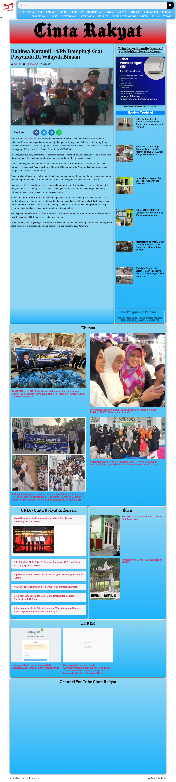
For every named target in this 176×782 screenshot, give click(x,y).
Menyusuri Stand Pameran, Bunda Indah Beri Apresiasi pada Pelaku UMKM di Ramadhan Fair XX (123, 411)
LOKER (144, 16)
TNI (40, 12)
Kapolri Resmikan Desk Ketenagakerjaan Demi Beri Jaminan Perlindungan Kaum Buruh (43, 520)
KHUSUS (135, 12)
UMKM (54, 16)
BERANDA (28, 12)
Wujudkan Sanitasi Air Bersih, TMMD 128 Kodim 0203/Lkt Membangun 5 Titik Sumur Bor (150, 272)
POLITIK (166, 12)
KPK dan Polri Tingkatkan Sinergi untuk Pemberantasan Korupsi (45, 587)
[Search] (170, 5)
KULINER (103, 16)
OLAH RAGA (94, 12)
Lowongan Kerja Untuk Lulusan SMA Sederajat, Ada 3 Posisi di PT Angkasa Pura (35, 666)
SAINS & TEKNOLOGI (124, 16)
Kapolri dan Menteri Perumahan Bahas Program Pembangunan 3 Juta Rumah (48, 576)
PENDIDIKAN (69, 16)
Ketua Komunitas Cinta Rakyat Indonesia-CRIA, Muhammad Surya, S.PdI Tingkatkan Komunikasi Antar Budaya (47, 610)
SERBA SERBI (151, 12)
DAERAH (50, 12)
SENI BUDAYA (39, 16)
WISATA (122, 12)
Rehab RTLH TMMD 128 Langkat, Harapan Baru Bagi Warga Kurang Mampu (149, 213)
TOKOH (167, 16)
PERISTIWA (77, 12)
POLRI (63, 12)
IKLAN (155, 16)
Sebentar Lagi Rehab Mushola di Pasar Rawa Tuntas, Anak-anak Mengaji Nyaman (149, 123)
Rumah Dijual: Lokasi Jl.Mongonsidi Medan (142, 561)
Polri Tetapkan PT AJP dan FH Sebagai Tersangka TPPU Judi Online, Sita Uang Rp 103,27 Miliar (48, 564)
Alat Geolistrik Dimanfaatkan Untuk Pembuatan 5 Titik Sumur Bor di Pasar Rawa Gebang (150, 246)
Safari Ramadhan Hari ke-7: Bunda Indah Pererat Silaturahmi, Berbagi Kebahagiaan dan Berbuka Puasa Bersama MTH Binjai (124, 463)
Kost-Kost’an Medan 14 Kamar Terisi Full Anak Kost (142, 518)
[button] (36, 132)
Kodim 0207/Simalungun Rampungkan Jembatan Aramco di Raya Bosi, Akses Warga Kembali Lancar (149, 150)
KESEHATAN (87, 16)
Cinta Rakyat (30, 138)
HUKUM (109, 12)
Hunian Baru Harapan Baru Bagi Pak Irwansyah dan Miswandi (149, 181)
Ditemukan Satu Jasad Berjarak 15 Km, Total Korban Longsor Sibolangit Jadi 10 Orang (44, 597)
